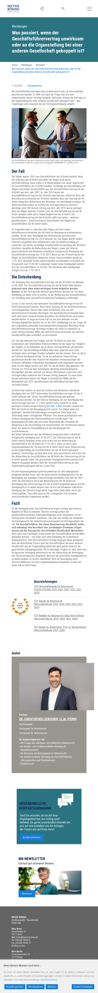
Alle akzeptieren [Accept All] (35, 986)
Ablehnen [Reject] (52, 986)
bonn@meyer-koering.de (27, 937)
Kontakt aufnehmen (31, 848)
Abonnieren (27, 904)
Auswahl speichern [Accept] (14, 986)
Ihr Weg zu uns (18, 945)
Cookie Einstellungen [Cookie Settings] (83, 986)
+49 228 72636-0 (22, 940)
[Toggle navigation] (89, 8)
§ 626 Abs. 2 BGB (53, 406)
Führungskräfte (34, 85)
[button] (42, 9)
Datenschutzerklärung (48, 980)
